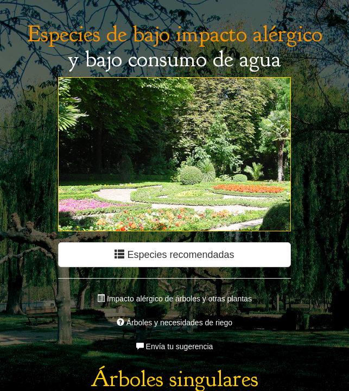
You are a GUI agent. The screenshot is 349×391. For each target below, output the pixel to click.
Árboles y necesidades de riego (174, 322)
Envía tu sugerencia (174, 346)
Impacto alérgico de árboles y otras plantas (174, 298)
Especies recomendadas (174, 254)
